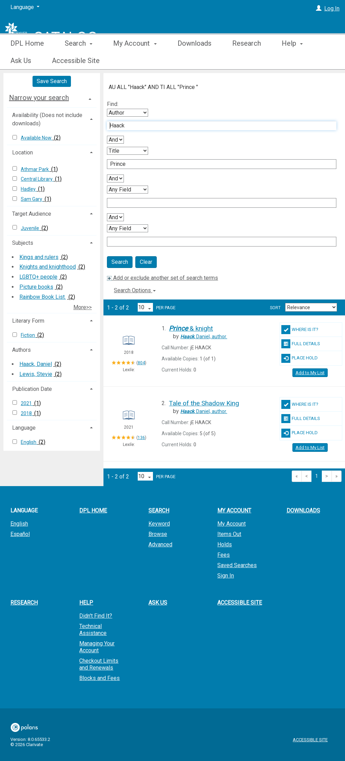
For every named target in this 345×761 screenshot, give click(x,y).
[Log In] (318, 8)
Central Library (37, 179)
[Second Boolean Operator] (115, 178)
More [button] (295, 60)
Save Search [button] (52, 81)
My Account (231, 523)
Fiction (28, 335)
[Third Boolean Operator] (115, 217)
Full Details (300, 343)
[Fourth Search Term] (218, 241)
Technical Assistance (93, 629)
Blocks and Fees (99, 678)
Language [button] (24, 427)
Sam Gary (32, 199)
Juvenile (30, 228)
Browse (157, 534)
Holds (224, 544)
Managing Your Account (97, 647)
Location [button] (22, 152)
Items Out (229, 534)
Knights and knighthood (47, 266)
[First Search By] (127, 113)
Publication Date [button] (32, 389)
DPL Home (27, 60)
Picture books (36, 287)
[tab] (51, 98)
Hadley (29, 189)
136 (141, 437)
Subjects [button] (22, 243)
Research (246, 60)
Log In (331, 8)
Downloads (194, 60)
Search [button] (78, 60)
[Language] (24, 7)
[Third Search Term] (218, 203)
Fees (223, 555)
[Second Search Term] (218, 164)
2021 (27, 403)
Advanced (160, 544)
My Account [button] (134, 60)
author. (203, 336)
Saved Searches (237, 565)
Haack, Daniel (35, 364)
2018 (27, 413)
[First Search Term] (218, 125)
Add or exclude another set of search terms (162, 278)
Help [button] (86, 602)
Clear (146, 262)
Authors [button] (21, 350)
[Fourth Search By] (127, 228)
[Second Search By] (127, 151)
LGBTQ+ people (38, 277)
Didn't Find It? (95, 615)
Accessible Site (239, 602)
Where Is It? (299, 329)
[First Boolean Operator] (115, 140)
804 (141, 362)
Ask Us (157, 602)
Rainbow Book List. (42, 297)
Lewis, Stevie (35, 374)
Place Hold (299, 358)
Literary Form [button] (28, 320)
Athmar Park (35, 169)
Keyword (159, 523)
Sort (275, 307)
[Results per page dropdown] (145, 307)
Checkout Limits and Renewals (98, 664)
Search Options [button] (135, 290)
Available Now (37, 138)
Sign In (225, 575)
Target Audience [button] (31, 214)
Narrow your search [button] (39, 97)
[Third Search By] (127, 190)
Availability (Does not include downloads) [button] (47, 119)
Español (20, 534)
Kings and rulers (38, 257)
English (29, 442)
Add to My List (310, 372)
